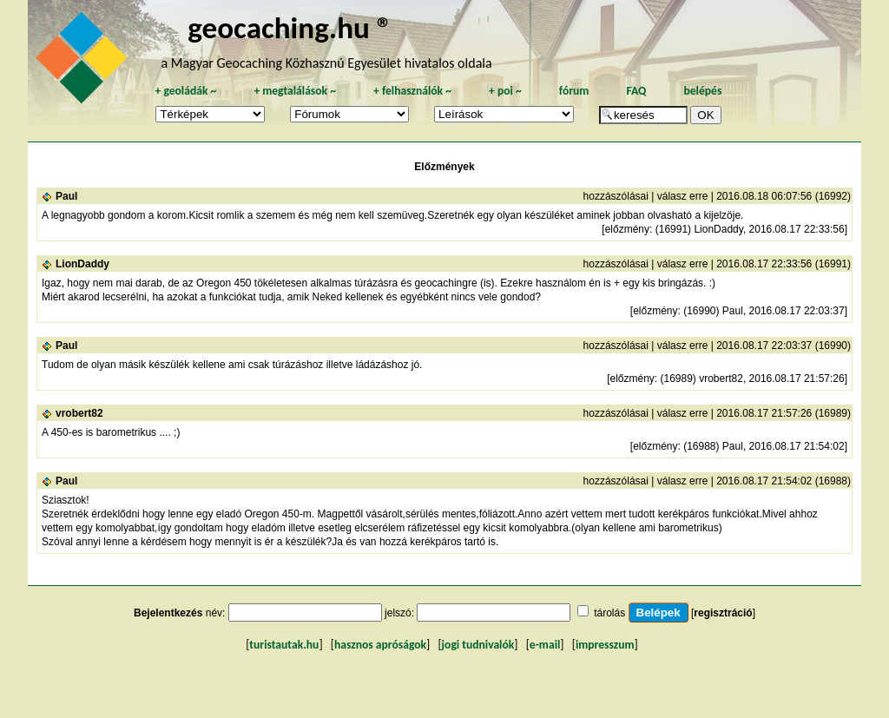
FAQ (636, 90)
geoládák (185, 90)
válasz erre (682, 196)
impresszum (605, 644)
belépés (702, 90)
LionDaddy (82, 264)
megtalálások (294, 90)
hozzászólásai (616, 196)
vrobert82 (79, 413)
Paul (66, 196)
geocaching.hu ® (290, 27)
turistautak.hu (284, 644)
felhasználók (412, 90)
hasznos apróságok (380, 644)
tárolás (609, 613)
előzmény (627, 229)
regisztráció (723, 613)
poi (505, 90)
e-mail (545, 644)
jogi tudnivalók (478, 644)
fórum (574, 90)
